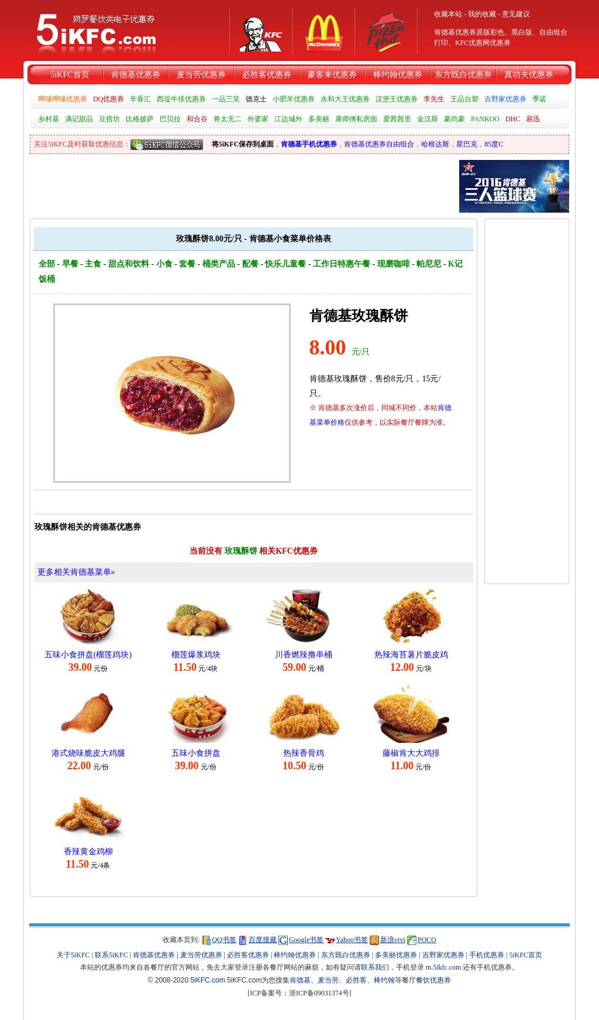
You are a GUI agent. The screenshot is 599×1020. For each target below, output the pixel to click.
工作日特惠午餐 (341, 264)
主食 (93, 264)
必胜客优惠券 (266, 74)
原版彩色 (490, 32)
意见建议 (516, 14)
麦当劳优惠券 (201, 74)
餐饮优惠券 (433, 980)
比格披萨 (140, 119)
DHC (512, 119)
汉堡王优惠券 (397, 99)
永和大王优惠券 (345, 99)
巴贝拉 (170, 119)
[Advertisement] (527, 396)
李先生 (434, 99)
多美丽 (318, 119)
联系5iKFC (111, 955)
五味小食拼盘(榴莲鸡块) (88, 654)
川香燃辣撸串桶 (303, 654)
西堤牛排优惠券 (181, 99)
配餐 (250, 264)
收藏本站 (448, 14)
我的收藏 (482, 14)
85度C (493, 144)
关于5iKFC (73, 955)
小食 (164, 264)
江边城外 (288, 119)
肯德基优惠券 (135, 74)
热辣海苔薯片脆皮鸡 (411, 654)
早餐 (70, 264)
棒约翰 (384, 980)
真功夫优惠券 (528, 74)
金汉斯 (427, 119)
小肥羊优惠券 (294, 99)
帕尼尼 (428, 264)
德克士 (256, 99)
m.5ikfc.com (444, 967)
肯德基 (300, 980)
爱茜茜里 (397, 119)
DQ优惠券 (108, 99)
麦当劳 (328, 980)
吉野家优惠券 (505, 99)
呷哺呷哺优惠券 (62, 99)
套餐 (187, 264)
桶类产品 (218, 264)
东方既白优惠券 (463, 74)
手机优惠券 (486, 955)
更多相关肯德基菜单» (76, 572)
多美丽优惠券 (396, 955)
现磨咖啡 (393, 264)
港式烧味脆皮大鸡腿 (88, 753)
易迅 (533, 119)
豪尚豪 (454, 119)
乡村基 (48, 119)
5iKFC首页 (69, 74)
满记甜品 (79, 119)
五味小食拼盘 (196, 753)
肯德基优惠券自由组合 (379, 144)
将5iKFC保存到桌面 (243, 144)
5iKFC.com (207, 980)
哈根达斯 (435, 144)
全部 (47, 264)
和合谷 (197, 119)
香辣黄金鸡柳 (88, 851)
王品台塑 (464, 99)
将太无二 (228, 119)
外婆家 (257, 119)
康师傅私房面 (356, 119)
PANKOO (485, 119)
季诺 (539, 99)
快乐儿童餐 (285, 264)
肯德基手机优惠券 (309, 144)
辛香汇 (140, 99)
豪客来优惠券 (332, 74)
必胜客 (356, 980)
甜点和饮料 (128, 264)
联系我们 (375, 967)
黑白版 (521, 32)
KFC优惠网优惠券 (483, 43)
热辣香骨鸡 (303, 753)
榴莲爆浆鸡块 (196, 654)
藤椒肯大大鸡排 (411, 753)
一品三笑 (226, 99)
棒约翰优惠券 (397, 74)
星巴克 (466, 144)
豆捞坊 (109, 119)
